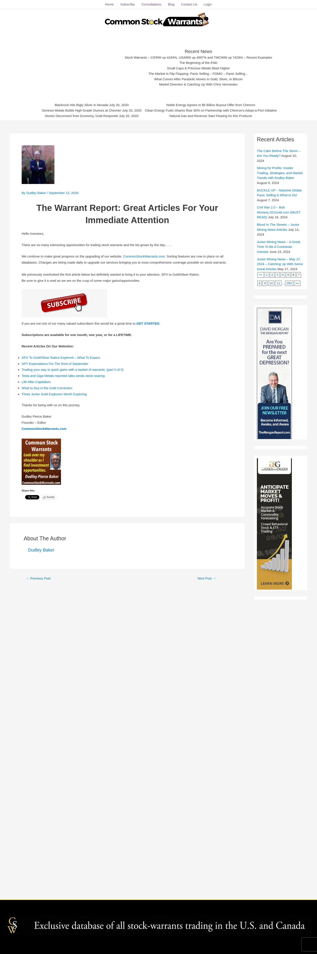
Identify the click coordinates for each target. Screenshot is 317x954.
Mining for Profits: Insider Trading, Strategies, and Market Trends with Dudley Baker (280, 173)
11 (278, 283)
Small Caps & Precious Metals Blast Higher (198, 68)
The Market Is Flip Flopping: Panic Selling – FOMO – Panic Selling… (198, 73)
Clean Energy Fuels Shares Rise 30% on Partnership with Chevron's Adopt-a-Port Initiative (211, 110)
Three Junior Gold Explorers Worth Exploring (54, 394)
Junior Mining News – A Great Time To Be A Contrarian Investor (278, 247)
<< (261, 275)
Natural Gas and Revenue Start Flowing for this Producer (210, 116)
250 (289, 283)
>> (297, 283)
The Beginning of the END (198, 63)
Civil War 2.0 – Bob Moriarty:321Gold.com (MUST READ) (278, 212)
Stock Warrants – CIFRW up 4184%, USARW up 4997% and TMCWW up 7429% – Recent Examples (198, 57)
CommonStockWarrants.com (144, 256)
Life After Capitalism (36, 382)
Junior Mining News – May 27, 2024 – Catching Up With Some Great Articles (280, 264)
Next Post (207, 578)
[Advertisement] (84, 66)
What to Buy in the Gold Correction (47, 388)
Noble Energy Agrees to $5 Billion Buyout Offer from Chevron (210, 105)
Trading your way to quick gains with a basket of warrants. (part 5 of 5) (73, 369)
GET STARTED (147, 323)
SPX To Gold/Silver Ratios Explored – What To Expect (61, 357)
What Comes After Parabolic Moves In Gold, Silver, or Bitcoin (198, 79)
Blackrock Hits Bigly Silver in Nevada (81, 105)
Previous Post (38, 578)
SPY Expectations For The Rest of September (55, 364)
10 (271, 283)
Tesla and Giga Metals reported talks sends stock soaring (63, 376)
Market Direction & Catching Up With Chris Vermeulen (198, 84)
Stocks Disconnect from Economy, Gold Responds (81, 116)
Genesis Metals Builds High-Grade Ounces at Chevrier (81, 110)
